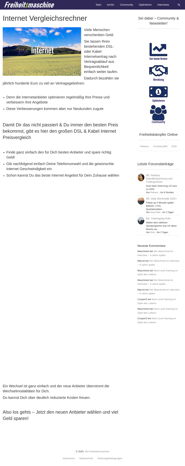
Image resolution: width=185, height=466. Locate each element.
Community (126, 4)
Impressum (69, 458)
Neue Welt (155, 212)
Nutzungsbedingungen (110, 458)
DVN (174, 146)
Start (98, 4)
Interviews (163, 4)
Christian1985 (160, 146)
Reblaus (144, 146)
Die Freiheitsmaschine (97, 451)
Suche (181, 4)
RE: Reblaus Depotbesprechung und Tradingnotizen (159, 178)
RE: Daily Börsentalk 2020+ (161, 198)
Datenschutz (86, 458)
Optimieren (145, 4)
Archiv (110, 4)
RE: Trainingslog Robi (158, 218)
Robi (152, 232)
